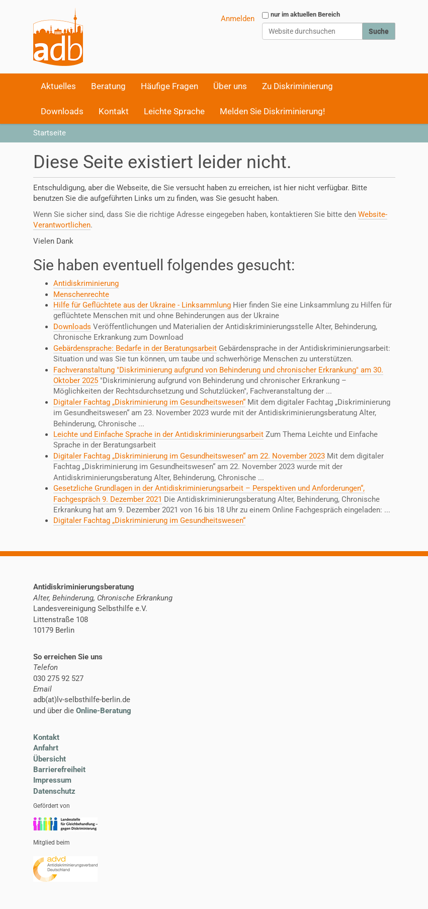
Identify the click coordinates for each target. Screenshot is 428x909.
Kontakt (114, 111)
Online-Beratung (103, 710)
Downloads (62, 111)
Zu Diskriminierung (297, 86)
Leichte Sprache (174, 111)
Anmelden (237, 18)
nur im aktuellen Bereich (305, 14)
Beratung (108, 86)
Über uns (230, 86)
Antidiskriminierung (86, 283)
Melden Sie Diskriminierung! (272, 111)
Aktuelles (58, 86)
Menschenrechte (81, 294)
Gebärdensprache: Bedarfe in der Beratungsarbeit (135, 348)
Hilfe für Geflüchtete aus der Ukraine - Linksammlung (142, 305)
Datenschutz (54, 791)
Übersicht (49, 759)
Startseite (49, 132)
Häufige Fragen (169, 86)
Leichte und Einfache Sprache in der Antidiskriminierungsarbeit (158, 434)
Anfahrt (45, 747)
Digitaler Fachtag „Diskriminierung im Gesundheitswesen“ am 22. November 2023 (189, 456)
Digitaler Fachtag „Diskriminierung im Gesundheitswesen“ (149, 402)
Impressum (52, 780)
